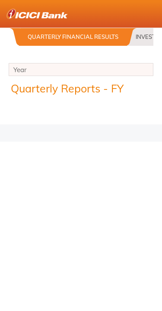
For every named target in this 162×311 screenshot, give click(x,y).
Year (81, 71)
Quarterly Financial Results (73, 36)
